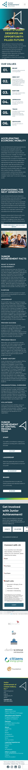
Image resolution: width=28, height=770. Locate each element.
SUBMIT (14, 605)
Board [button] (7, 732)
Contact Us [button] (8, 699)
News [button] (6, 738)
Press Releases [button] (9, 736)
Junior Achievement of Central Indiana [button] (14, 754)
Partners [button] (8, 721)
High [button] (6, 747)
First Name (7, 566)
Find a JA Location (10, 757)
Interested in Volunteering (14, 590)
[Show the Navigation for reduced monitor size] (25, 4)
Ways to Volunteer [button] (10, 711)
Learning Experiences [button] (12, 742)
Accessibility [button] (7, 763)
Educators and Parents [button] (13, 715)
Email (6, 558)
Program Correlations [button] (11, 719)
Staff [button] (6, 730)
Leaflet (11, 613)
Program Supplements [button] (12, 717)
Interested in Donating (13, 588)
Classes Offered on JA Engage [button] (14, 713)
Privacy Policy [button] (20, 762)
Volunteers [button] (8, 709)
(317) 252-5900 (8, 701)
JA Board (12, 491)
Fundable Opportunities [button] (12, 723)
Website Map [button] (14, 763)
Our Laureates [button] (9, 740)
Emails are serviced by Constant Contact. (14, 600)
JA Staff (12, 451)
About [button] (7, 727)
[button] (8, 767)
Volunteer (17, 529)
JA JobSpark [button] (8, 749)
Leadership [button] (8, 729)
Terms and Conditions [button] (9, 762)
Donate (7, 529)
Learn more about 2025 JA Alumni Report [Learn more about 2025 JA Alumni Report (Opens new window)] (14, 226)
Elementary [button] (8, 744)
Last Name (7, 573)
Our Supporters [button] (9, 725)
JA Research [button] (8, 734)
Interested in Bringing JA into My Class (14, 585)
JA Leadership (12, 471)
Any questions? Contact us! (10, 537)
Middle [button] (7, 746)
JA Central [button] (21, 763)
